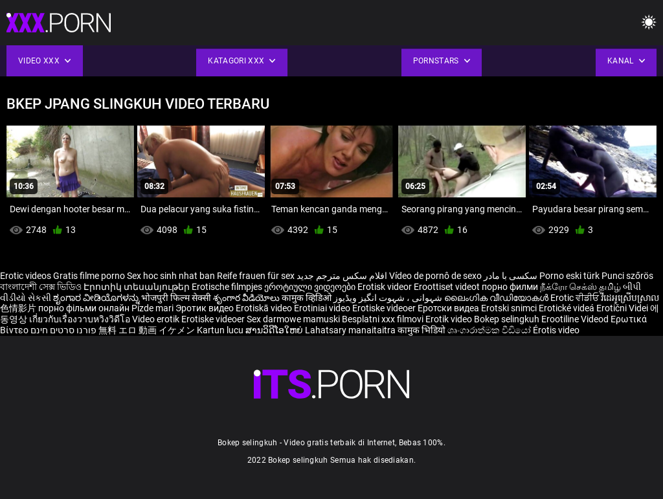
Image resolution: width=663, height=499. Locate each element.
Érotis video (556, 330)
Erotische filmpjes (227, 287)
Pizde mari (152, 308)
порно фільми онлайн (83, 308)
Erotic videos (26, 276)
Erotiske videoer (385, 308)
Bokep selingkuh (506, 319)
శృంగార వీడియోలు (247, 298)
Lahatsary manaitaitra (351, 330)
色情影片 (19, 308)
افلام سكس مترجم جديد (342, 276)
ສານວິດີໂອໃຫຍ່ (275, 330)
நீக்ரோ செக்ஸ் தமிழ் (580, 287)
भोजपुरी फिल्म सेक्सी (176, 298)
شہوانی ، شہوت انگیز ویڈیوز (388, 298)
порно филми (510, 287)
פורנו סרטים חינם (63, 330)
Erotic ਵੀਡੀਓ (575, 298)
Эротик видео (205, 308)
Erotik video (449, 319)
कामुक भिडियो (422, 330)
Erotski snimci (510, 308)
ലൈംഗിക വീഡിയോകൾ (497, 298)
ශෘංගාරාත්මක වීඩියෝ (490, 330)
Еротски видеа (449, 308)
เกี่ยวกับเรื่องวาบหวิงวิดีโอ (80, 319)
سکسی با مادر (510, 276)
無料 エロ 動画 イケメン (146, 330)
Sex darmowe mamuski (293, 319)
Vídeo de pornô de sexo (435, 276)
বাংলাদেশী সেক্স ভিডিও (41, 287)
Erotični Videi (623, 308)
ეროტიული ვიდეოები (310, 287)
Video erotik (156, 319)
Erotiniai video (323, 308)
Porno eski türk (569, 276)
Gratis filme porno (89, 276)
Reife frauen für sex (256, 276)
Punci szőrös (627, 276)
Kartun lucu (221, 330)
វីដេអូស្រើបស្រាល (630, 298)
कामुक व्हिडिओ (307, 298)
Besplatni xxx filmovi (382, 319)
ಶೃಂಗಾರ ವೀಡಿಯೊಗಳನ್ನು (97, 298)
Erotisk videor (385, 287)
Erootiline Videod (576, 319)
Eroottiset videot (448, 287)
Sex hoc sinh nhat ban (171, 276)
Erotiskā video (265, 308)
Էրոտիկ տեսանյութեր (138, 287)
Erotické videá (567, 308)
